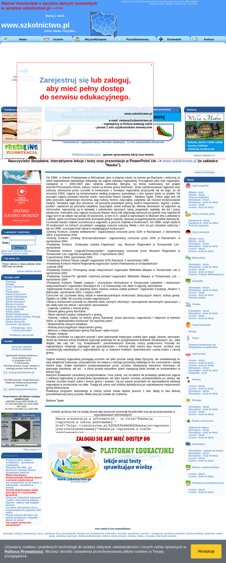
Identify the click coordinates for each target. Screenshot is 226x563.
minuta (37, 271)
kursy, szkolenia (46, 533)
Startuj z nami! (54, 16)
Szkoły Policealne (15, 299)
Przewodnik (174, 39)
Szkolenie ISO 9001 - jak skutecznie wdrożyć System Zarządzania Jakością (21, 470)
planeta (29, 271)
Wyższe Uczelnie (15, 304)
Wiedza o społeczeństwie (205, 467)
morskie (121, 533)
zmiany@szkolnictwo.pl (135, 120)
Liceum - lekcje (197, 205)
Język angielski (200, 185)
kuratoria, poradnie (174, 533)
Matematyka (198, 258)
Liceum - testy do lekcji (201, 207)
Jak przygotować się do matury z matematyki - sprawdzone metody (23, 485)
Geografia (197, 281)
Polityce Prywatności (24, 551)
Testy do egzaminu (199, 225)
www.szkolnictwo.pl (35, 25)
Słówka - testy (196, 192)
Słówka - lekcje (197, 195)
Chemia (196, 304)
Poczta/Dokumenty (137, 39)
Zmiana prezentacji (160, 109)
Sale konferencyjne (16, 319)
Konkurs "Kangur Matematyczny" (207, 274)
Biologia (196, 400)
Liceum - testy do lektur (201, 365)
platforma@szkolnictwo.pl (23, 389)
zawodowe (133, 533)
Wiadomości (11, 455)
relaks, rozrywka (146, 536)
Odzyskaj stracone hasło (14, 253)
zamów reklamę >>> (204, 155)
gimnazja (8, 533)
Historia (196, 379)
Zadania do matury (199, 427)
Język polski (199, 354)
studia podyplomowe (89, 536)
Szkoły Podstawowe (16, 296)
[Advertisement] (156, 74)
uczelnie (144, 533)
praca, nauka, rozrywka (59, 31)
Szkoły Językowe (15, 309)
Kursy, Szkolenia (15, 286)
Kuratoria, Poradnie (16, 306)
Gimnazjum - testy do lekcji (203, 202)
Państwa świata (197, 297)
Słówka (192, 331)
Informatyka (198, 444)
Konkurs (209, 39)
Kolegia (10, 284)
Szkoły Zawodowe (15, 301)
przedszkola (68, 533)
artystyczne (83, 533)
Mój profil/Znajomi (96, 39)
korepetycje (29, 533)
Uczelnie (58, 39)
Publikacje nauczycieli (22, 335)
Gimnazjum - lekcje (199, 200)
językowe (210, 533)
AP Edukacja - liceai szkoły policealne (21, 329)
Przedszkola (12, 291)
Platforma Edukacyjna (86, 154)
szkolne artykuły (195, 533)
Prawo (195, 338)
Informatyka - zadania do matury (206, 450)
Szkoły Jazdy (13, 312)
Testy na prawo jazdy (203, 214)
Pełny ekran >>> (32, 449)
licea (58, 533)
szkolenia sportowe (66, 536)
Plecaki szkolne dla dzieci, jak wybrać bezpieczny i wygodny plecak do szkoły (22, 517)
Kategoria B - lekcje (199, 220)
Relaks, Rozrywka (15, 322)
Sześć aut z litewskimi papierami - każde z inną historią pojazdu (23, 498)
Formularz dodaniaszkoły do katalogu (21, 348)
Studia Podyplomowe (17, 314)
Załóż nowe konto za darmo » (17, 251)
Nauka (23, 39)
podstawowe (97, 533)
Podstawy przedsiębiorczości (208, 483)
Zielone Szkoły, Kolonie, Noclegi (23, 317)
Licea (9, 289)
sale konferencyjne (166, 536)
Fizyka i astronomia (202, 421)
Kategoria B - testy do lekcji (203, 223)
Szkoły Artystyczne (16, 294)
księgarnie (157, 533)
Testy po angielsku (199, 197)
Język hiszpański (201, 325)
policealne (110, 533)
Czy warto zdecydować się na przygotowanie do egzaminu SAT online (23, 510)
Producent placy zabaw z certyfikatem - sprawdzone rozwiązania (20, 462)
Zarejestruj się (64, 80)
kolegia (18, 533)
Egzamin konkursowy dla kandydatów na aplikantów (203, 345)
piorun (20, 271)
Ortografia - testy (198, 373)
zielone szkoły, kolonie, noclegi (119, 536)
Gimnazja (11, 281)
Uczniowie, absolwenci (18, 324)
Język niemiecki (200, 232)
